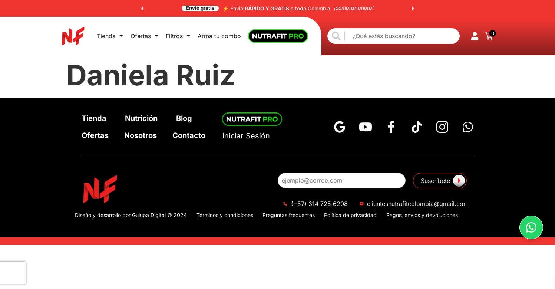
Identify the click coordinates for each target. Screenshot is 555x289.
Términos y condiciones (224, 215)
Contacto (188, 135)
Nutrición (141, 118)
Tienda (106, 36)
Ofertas (133, 36)
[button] (142, 8)
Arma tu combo (197, 36)
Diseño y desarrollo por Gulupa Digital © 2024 (131, 215)
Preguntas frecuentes (288, 215)
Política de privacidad (350, 215)
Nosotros (140, 135)
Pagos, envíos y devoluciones (422, 215)
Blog (184, 118)
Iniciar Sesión (246, 135)
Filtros (159, 36)
